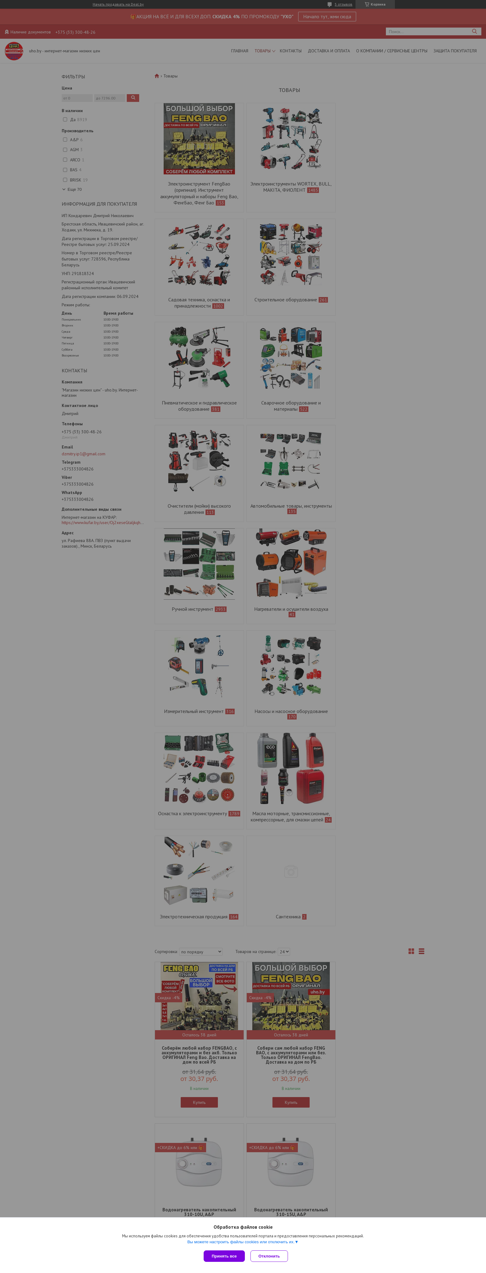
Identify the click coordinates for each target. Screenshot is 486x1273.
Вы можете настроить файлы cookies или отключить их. (240, 1242)
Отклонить (270, 1256)
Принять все (224, 1256)
